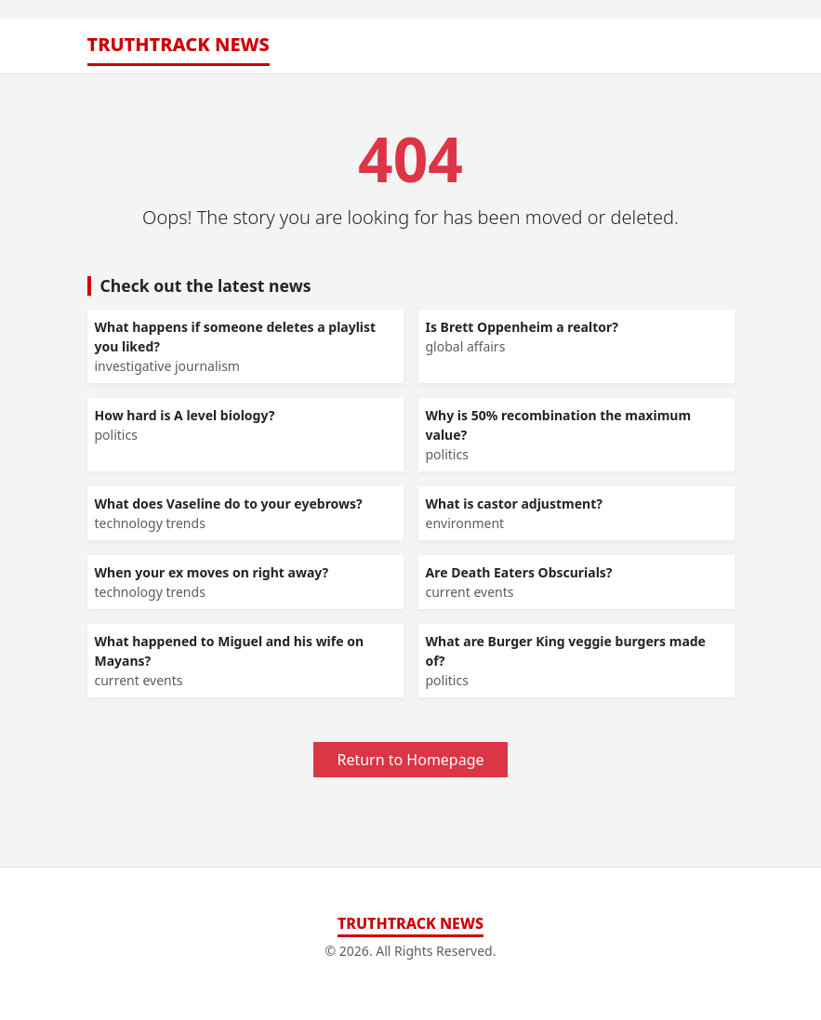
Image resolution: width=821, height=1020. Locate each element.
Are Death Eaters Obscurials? (519, 572)
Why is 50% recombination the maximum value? (559, 425)
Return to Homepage (410, 759)
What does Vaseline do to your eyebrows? (229, 503)
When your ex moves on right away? (212, 572)
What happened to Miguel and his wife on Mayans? (229, 650)
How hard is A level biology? (185, 415)
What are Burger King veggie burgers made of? (566, 650)
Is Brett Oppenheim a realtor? (522, 327)
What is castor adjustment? (514, 503)
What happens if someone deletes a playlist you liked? (236, 336)
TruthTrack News (178, 44)
